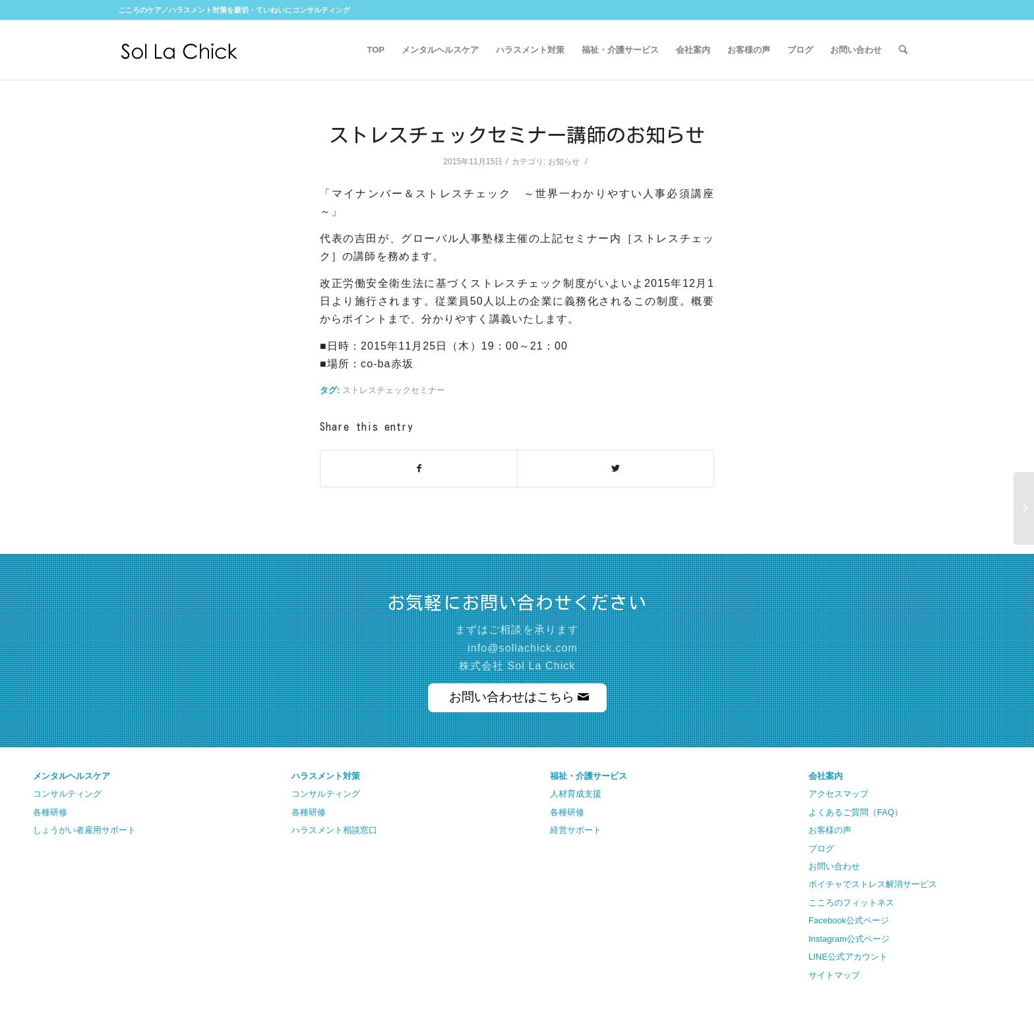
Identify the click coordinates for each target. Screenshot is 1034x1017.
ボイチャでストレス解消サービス (872, 884)
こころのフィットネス (851, 903)
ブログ (821, 848)
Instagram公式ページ (849, 939)
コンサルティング (67, 794)
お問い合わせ (834, 866)
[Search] (903, 50)
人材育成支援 (575, 794)
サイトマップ (834, 975)
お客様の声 (829, 830)
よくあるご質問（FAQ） (855, 812)
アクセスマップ (838, 794)
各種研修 (50, 812)
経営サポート (575, 830)
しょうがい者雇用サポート (84, 830)
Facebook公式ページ (848, 920)
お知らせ (564, 161)
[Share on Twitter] (616, 468)
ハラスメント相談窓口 (334, 830)
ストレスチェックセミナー (393, 390)
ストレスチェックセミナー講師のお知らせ (517, 135)
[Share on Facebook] (418, 468)
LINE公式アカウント (848, 957)
